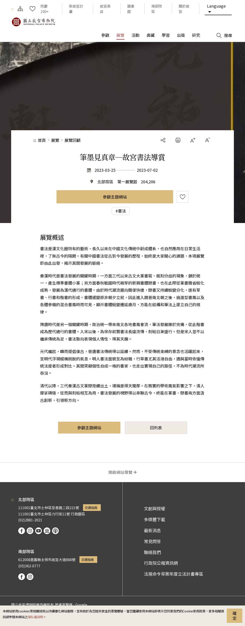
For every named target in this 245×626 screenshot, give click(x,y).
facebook (21, 530)
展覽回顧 (73, 140)
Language (216, 6)
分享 (163, 140)
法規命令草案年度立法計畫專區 (173, 574)
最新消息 (152, 530)
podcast (55, 530)
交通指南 (91, 507)
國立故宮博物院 (33, 22)
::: (12, 9)
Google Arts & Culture (47, 530)
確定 (235, 615)
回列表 (156, 427)
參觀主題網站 (115, 197)
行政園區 (78, 514)
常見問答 (152, 541)
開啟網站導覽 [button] (120, 472)
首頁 (42, 140)
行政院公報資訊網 (161, 563)
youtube (38, 530)
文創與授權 (154, 508)
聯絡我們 (152, 552)
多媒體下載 (154, 519)
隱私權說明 (35, 616)
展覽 (55, 140)
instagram (30, 530)
